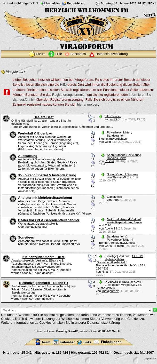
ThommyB (119, 177)
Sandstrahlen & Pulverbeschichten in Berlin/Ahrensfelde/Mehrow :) (118, 239)
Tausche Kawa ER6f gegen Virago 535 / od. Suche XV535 (119, 284)
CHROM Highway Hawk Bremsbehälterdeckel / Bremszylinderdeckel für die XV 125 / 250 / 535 (120, 262)
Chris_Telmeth (114, 245)
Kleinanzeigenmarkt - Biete (43, 257)
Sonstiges (26, 237)
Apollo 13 (111, 228)
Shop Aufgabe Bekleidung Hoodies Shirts (124, 156)
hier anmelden (87, 104)
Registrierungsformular (68, 95)
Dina (116, 199)
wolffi (113, 119)
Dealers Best (44, 117)
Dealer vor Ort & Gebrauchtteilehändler (49, 220)
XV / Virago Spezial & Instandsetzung (47, 175)
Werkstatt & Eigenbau (35, 133)
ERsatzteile (114, 196)
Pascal (109, 161)
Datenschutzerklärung (103, 323)
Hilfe (63, 84)
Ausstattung (27, 156)
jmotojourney (110, 290)
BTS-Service (113, 116)
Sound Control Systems (122, 174)
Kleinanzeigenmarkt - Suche (43, 283)
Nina (105, 271)
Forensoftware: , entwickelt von (78, 331)
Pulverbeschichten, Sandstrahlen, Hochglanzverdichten (115, 135)
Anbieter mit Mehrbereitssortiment (45, 198)
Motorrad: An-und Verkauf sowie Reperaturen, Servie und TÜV (120, 222)
